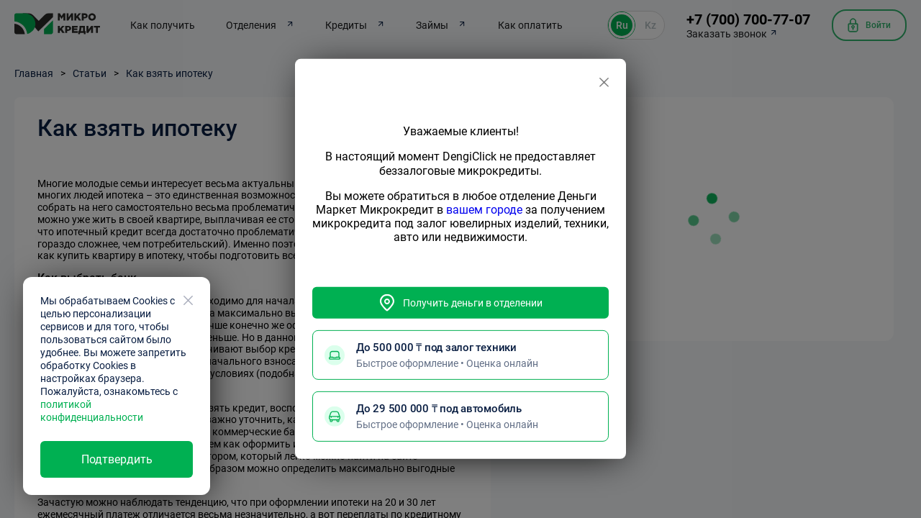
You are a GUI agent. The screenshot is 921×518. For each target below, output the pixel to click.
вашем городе (484, 210)
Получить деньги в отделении (460, 303)
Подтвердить (117, 459)
